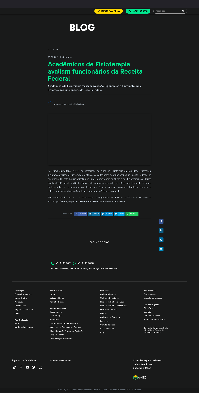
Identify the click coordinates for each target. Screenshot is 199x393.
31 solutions (71, 390)
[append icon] (183, 11)
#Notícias (67, 57)
